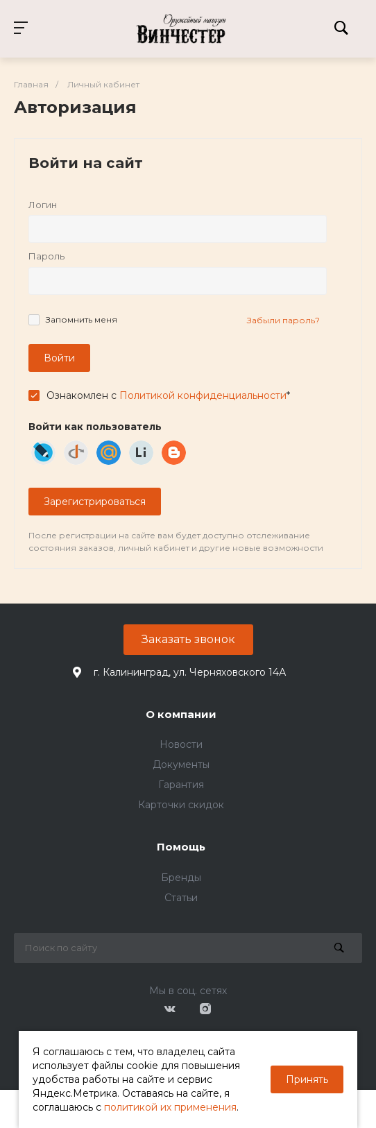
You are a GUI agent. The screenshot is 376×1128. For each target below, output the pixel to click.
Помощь (181, 846)
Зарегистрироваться (95, 501)
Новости (181, 744)
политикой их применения (170, 1107)
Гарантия (181, 784)
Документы (181, 764)
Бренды (181, 877)
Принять (307, 1079)
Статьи (181, 897)
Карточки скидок (181, 804)
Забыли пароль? (283, 320)
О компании (181, 714)
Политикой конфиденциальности (203, 395)
